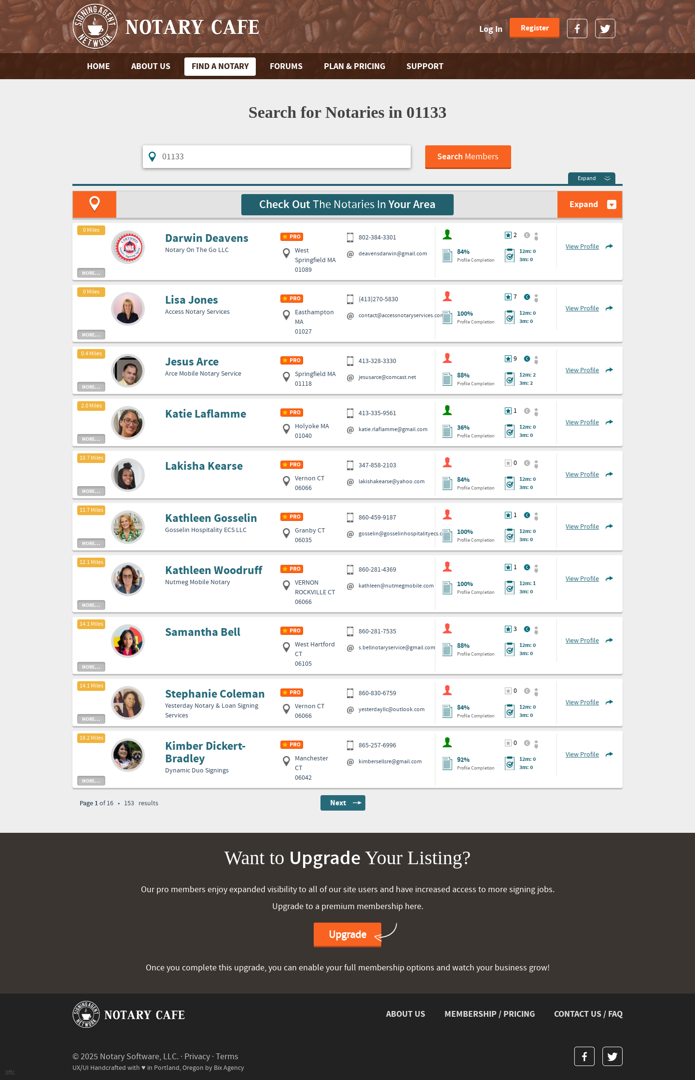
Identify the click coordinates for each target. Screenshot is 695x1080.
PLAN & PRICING (354, 66)
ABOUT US (150, 66)
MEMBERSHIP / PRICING (490, 1014)
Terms (227, 1056)
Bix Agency (229, 1067)
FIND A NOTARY (220, 66)
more (91, 272)
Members (468, 157)
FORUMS (286, 66)
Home (98, 66)
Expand (587, 178)
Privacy (197, 1056)
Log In (490, 29)
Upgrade (347, 935)
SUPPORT (425, 66)
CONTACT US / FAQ (588, 1014)
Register (535, 28)
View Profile (582, 246)
